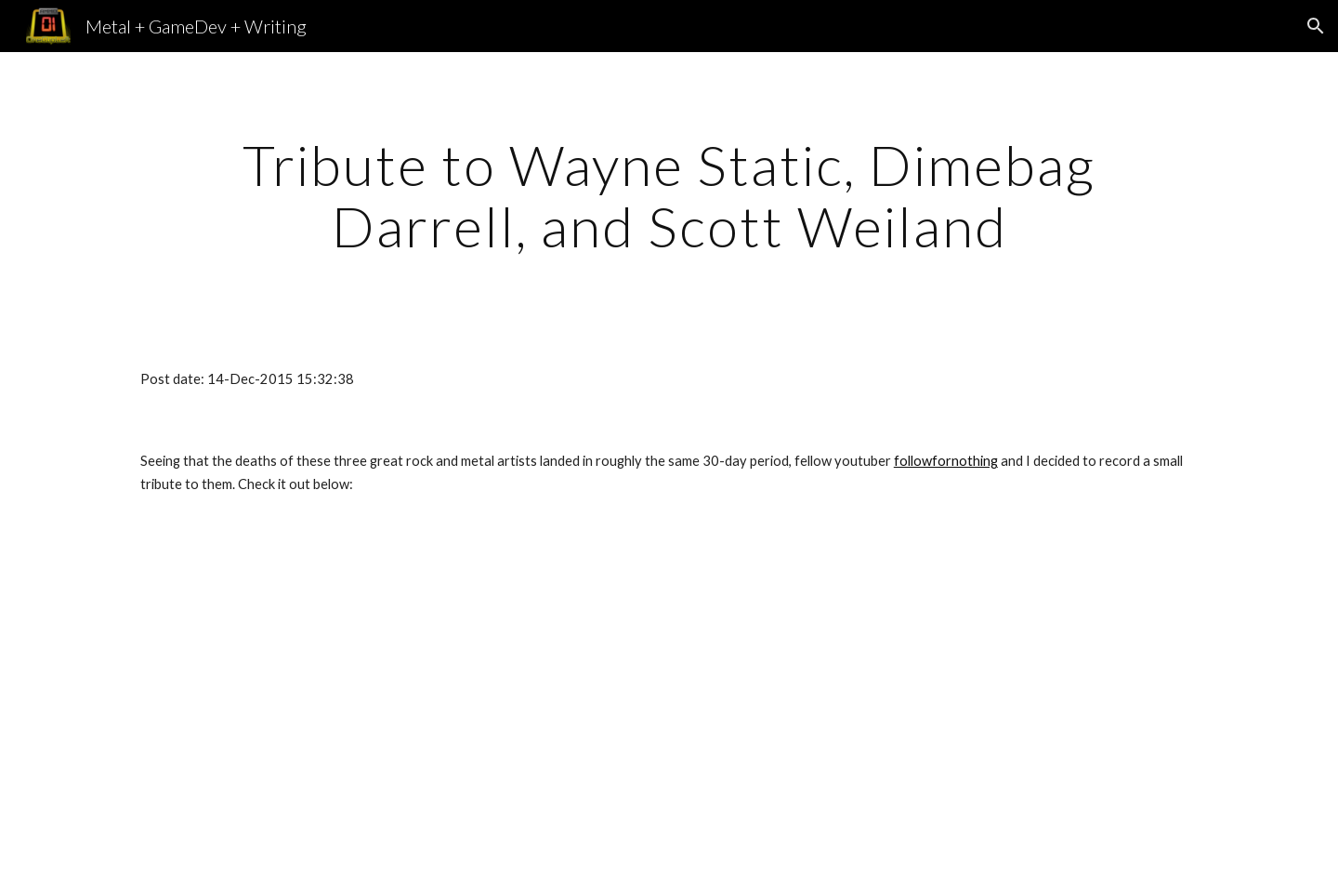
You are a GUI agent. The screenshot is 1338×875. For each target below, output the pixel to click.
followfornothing (946, 461)
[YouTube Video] (577, 700)
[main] (669, 195)
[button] (1315, 26)
